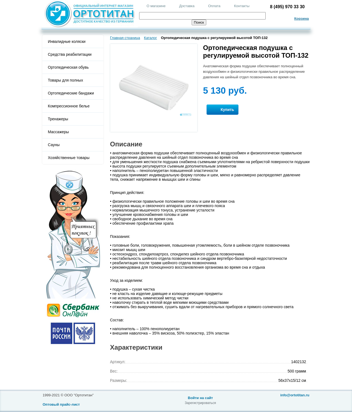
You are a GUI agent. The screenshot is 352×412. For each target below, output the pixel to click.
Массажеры (58, 132)
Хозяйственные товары (68, 157)
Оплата (214, 6)
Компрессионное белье (69, 106)
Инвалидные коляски (67, 41)
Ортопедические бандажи (71, 93)
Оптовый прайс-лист (61, 404)
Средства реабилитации (70, 54)
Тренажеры (58, 119)
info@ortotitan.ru (294, 395)
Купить (222, 110)
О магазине (156, 6)
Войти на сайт (200, 398)
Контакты (241, 6)
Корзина (301, 18)
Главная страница (125, 38)
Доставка (186, 6)
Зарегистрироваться (200, 403)
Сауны (54, 145)
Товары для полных (65, 80)
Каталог (150, 38)
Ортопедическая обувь (68, 67)
